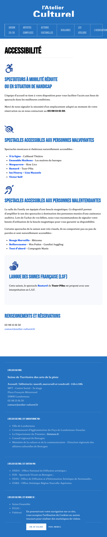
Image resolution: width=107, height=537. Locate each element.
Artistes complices (28, 30)
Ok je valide (36, 527)
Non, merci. (54, 527)
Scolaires (65, 30)
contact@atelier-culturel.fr (20, 328)
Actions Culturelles (47, 30)
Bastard (14, 168)
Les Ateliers (82, 30)
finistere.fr (53, 434)
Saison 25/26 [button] (12, 30)
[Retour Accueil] (53, 11)
